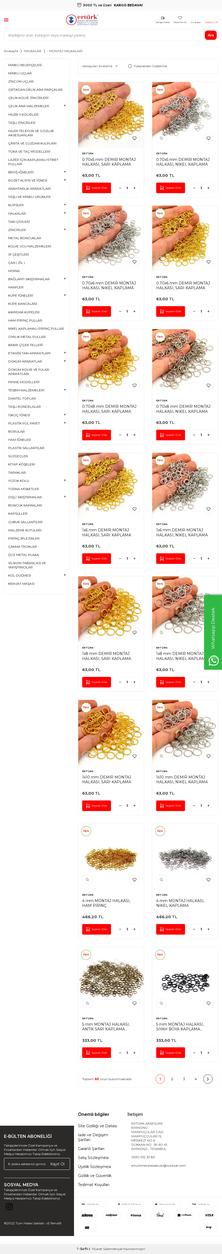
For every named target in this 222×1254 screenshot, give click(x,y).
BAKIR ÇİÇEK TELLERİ (25, 345)
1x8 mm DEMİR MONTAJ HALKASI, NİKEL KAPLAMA (182, 656)
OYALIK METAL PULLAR (27, 337)
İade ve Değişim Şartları (93, 1137)
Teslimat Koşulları (93, 1184)
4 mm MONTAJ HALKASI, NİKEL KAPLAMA (180, 903)
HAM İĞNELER (19, 440)
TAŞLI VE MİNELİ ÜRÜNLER (29, 197)
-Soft (82, 1249)
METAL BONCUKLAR (24, 238)
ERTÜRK (88, 153)
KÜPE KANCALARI (22, 304)
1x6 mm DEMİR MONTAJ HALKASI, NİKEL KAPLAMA (182, 532)
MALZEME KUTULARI (24, 530)
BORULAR (16, 431)
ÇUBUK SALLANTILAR (25, 522)
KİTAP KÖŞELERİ (21, 464)
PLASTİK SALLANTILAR (26, 448)
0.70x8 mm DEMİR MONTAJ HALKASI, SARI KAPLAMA (109, 409)
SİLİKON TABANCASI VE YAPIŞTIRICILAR (27, 565)
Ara (211, 35)
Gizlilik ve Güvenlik (95, 1175)
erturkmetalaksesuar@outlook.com (158, 1165)
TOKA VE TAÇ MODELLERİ (29, 151)
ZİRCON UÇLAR (21, 81)
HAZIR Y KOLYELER (23, 114)
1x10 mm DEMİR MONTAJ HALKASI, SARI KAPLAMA (106, 779)
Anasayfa (11, 51)
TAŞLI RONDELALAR (24, 407)
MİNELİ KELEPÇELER (25, 65)
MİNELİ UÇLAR (20, 73)
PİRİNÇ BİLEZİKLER (24, 538)
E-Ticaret (95, 1249)
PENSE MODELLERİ (24, 382)
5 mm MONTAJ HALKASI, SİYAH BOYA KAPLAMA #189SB (180, 1026)
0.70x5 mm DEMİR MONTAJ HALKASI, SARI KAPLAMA (109, 162)
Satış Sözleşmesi (93, 1157)
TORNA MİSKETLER (23, 489)
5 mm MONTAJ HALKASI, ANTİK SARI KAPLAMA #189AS (106, 1026)
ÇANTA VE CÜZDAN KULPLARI (32, 143)
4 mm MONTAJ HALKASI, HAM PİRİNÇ (106, 903)
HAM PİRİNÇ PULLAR (25, 320)
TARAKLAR (17, 472)
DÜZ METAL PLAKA (23, 555)
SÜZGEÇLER (18, 456)
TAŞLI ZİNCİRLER (21, 123)
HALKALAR (32, 51)
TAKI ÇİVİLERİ (19, 222)
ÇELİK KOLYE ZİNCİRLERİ (28, 98)
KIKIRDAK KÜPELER (24, 312)
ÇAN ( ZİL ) (16, 263)
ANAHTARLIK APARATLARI (29, 189)
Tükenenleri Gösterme (147, 66)
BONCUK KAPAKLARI (25, 505)
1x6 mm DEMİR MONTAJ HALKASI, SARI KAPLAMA (106, 532)
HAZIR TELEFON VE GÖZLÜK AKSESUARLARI (31, 133)
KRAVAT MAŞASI (21, 584)
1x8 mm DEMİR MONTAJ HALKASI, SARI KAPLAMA (106, 656)
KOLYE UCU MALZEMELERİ (29, 246)
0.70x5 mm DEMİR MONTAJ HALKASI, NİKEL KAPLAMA (183, 162)
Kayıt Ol (57, 1163)
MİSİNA (14, 271)
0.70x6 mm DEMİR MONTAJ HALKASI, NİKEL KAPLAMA (109, 285)
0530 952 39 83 (143, 1157)
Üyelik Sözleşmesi (94, 1166)
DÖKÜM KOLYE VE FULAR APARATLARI (28, 372)
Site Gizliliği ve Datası (97, 1126)
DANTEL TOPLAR (22, 398)
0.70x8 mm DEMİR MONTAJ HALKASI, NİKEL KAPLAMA (183, 409)
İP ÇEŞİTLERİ (18, 254)
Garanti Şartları (91, 1148)
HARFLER (16, 287)
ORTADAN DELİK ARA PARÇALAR (35, 90)
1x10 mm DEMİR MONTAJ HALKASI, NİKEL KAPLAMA (182, 779)
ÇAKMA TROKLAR (22, 547)
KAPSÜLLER (17, 513)
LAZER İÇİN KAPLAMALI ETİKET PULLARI (33, 162)
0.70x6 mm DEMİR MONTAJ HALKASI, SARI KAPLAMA (183, 285)
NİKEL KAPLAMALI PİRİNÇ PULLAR (36, 329)
